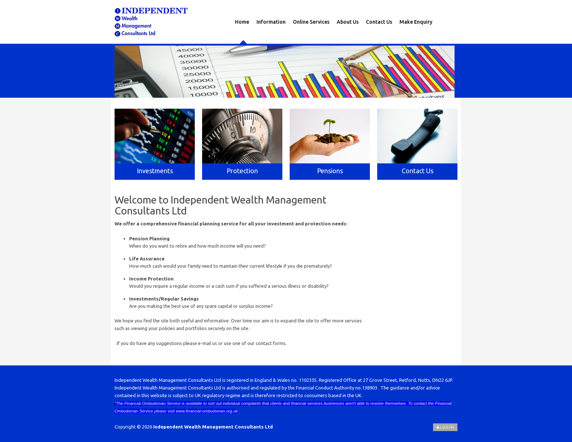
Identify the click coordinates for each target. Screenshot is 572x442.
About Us (348, 22)
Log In (445, 427)
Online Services (311, 22)
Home (242, 22)
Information (271, 22)
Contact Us (379, 22)
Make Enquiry (415, 22)
